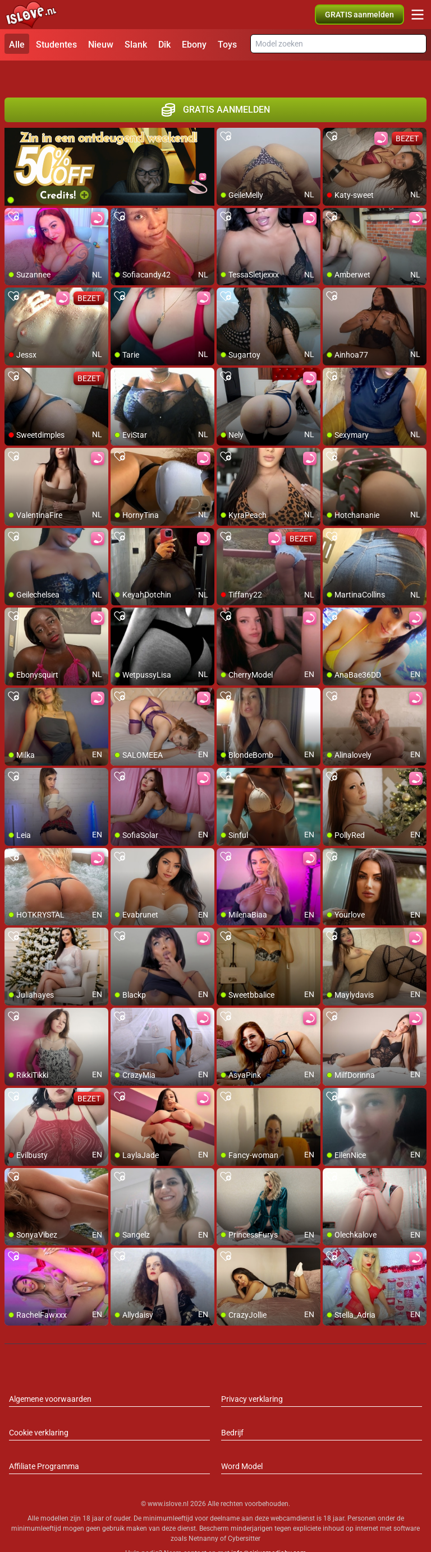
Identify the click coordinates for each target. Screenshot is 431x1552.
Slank (136, 44)
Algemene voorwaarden (50, 1374)
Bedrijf (232, 1407)
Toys (227, 44)
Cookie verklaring (38, 1407)
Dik (164, 44)
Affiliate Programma (44, 1441)
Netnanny (204, 1514)
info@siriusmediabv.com (268, 1529)
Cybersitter (244, 1514)
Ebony (194, 44)
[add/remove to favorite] (225, 112)
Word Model (242, 1441)
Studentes (56, 44)
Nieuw (100, 44)
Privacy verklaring (252, 1374)
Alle (17, 44)
